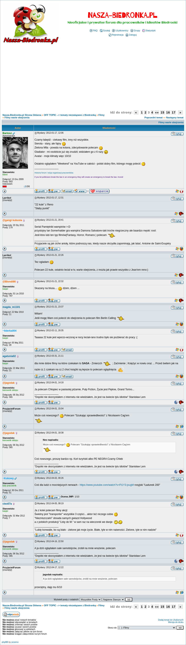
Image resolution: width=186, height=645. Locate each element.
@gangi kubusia (12, 220)
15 (162, 112)
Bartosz (7, 133)
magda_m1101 (11, 307)
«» (157, 112)
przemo (14, 642)
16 (168, 112)
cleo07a (7, 503)
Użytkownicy (120, 30)
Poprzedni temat (154, 117)
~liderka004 (10, 330)
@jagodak (9, 382)
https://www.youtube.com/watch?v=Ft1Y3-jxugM (107, 484)
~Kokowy (8, 478)
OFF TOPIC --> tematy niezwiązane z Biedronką (70, 115)
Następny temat (174, 117)
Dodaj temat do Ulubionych (170, 620)
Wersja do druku (175, 622)
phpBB (5, 642)
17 (174, 112)
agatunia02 (9, 356)
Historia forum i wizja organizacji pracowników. (54, 173)
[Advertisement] (93, 75)
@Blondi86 (9, 281)
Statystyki (149, 30)
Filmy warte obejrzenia (16, 117)
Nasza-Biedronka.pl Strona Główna (22, 115)
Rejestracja (116, 34)
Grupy (135, 30)
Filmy (101, 115)
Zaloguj (131, 34)
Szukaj (105, 30)
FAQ (94, 30)
